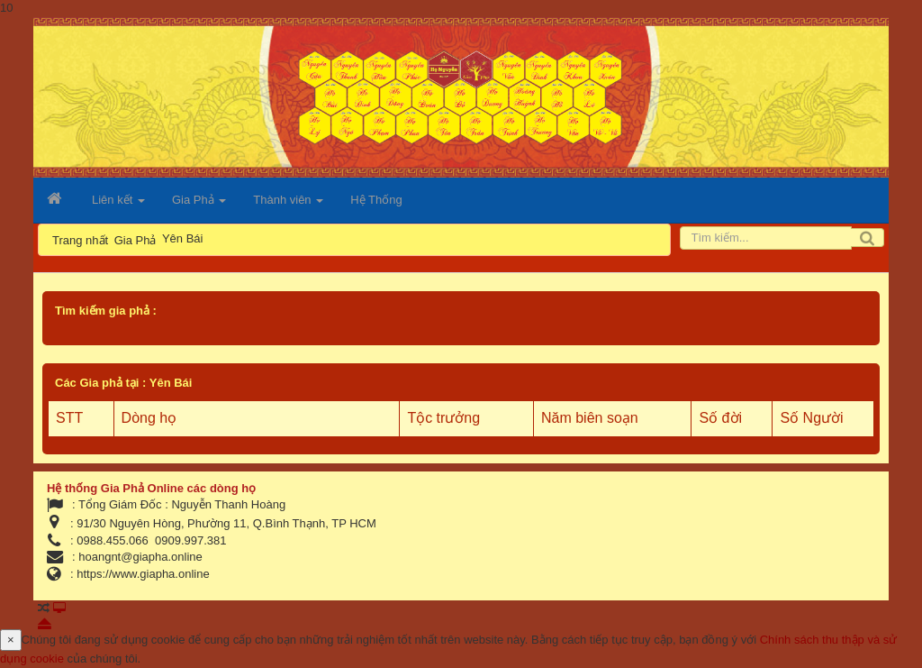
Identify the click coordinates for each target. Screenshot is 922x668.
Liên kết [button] (118, 205)
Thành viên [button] (288, 205)
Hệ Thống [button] (376, 199)
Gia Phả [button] (199, 205)
